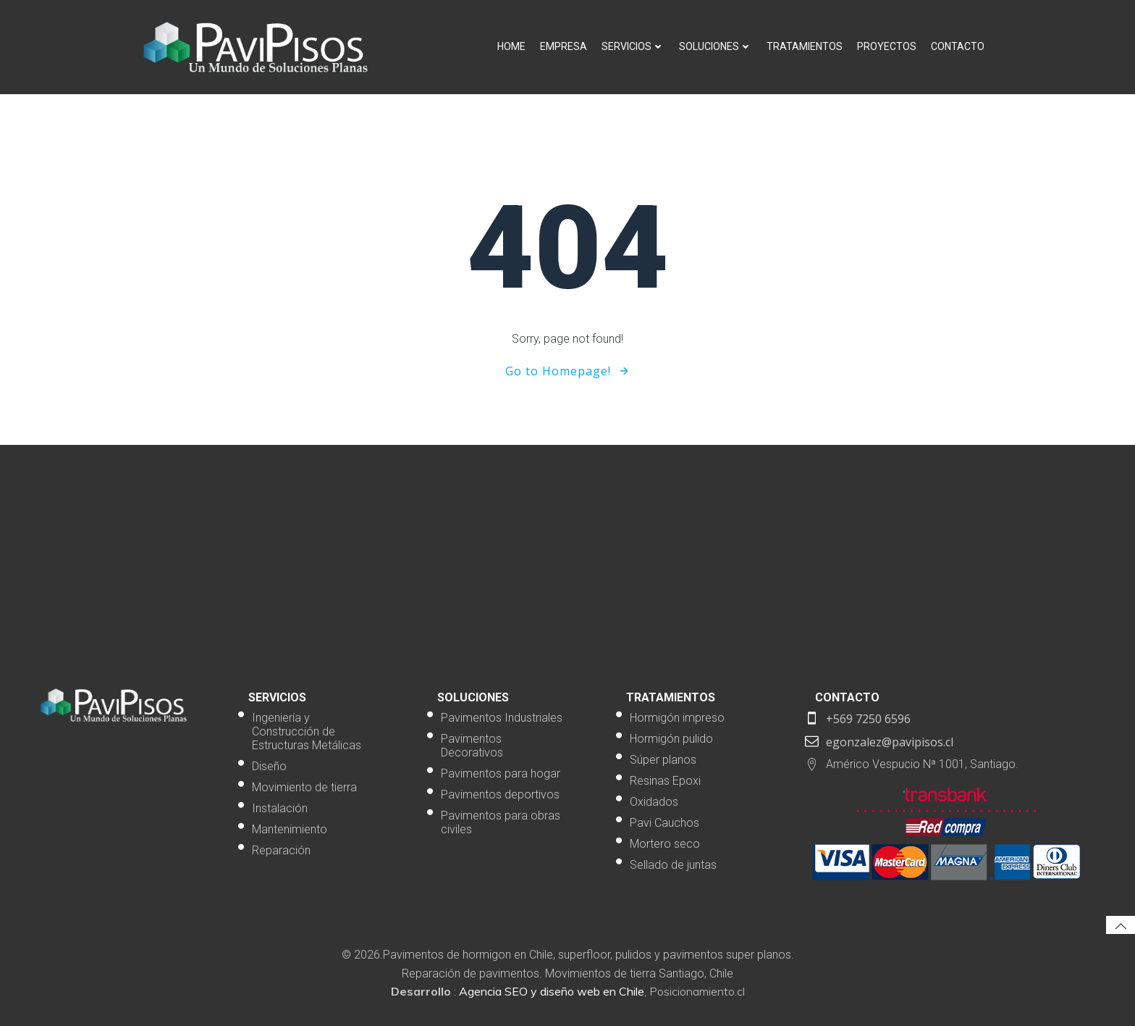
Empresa (563, 46)
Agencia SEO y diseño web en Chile (551, 991)
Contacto (957, 46)
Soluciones (715, 46)
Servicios (633, 46)
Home (511, 46)
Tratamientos (805, 46)
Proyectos (886, 46)
